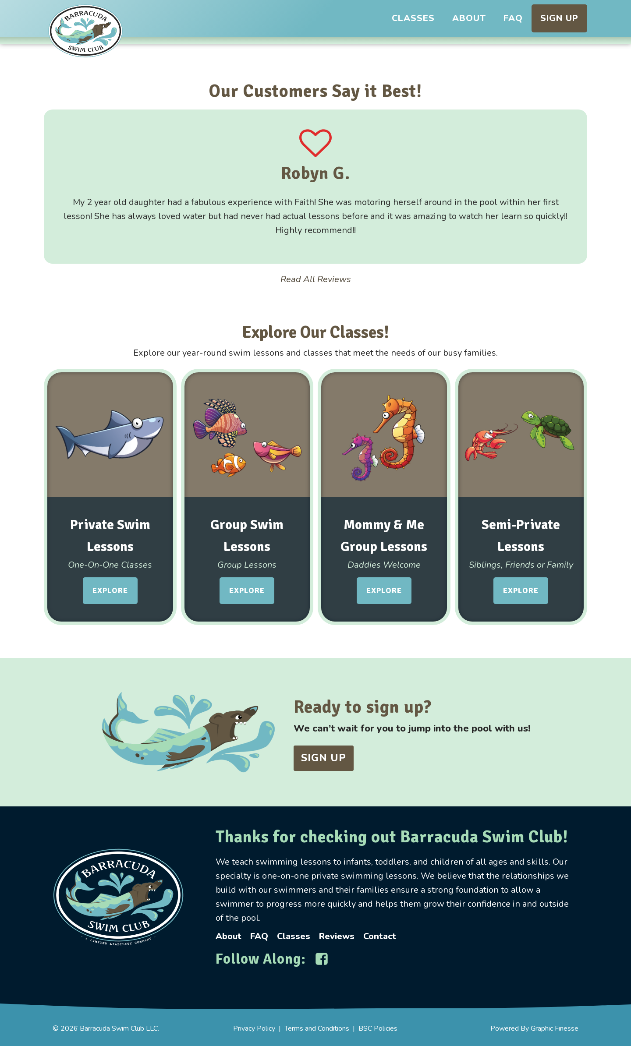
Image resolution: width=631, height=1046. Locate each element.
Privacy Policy (254, 1028)
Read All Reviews (315, 279)
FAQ (513, 18)
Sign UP (323, 758)
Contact (379, 936)
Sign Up (559, 18)
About (469, 18)
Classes (413, 18)
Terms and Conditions (316, 1028)
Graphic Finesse (554, 1028)
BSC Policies (377, 1028)
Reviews (336, 936)
